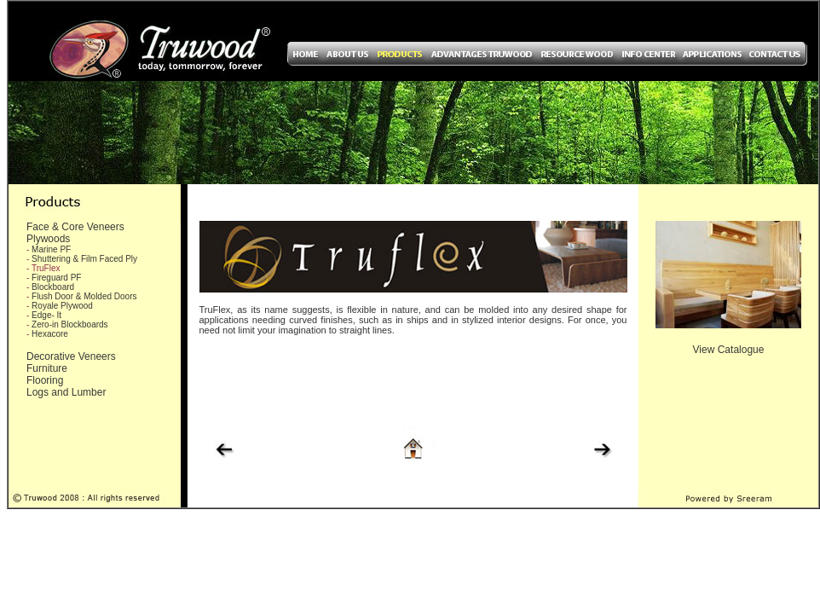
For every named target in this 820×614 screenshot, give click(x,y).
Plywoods (48, 239)
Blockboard (53, 287)
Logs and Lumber (66, 392)
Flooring (44, 380)
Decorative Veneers (71, 356)
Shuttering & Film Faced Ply (84, 259)
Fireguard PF (56, 277)
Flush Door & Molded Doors (84, 296)
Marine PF (51, 249)
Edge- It (46, 315)
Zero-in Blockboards (69, 324)
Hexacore (50, 334)
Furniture (46, 368)
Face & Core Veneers (75, 227)
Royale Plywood (62, 305)
